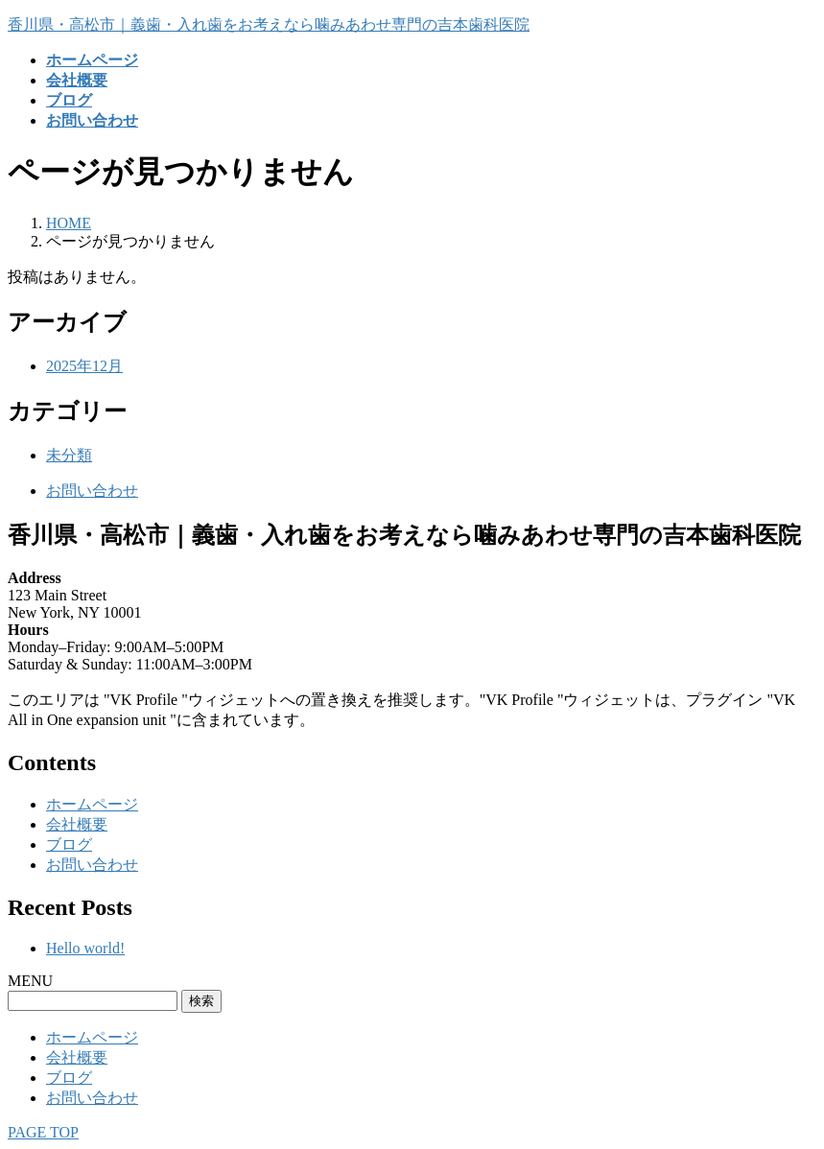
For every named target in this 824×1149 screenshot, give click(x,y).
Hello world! (85, 948)
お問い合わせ (92, 490)
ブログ (69, 844)
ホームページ (92, 804)
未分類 (69, 455)
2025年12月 (84, 366)
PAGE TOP (43, 1132)
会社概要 (76, 824)
